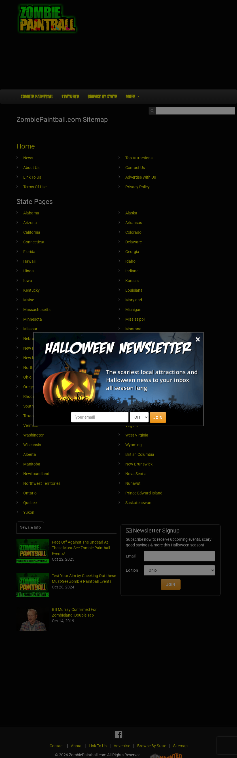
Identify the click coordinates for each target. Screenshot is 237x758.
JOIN (157, 417)
